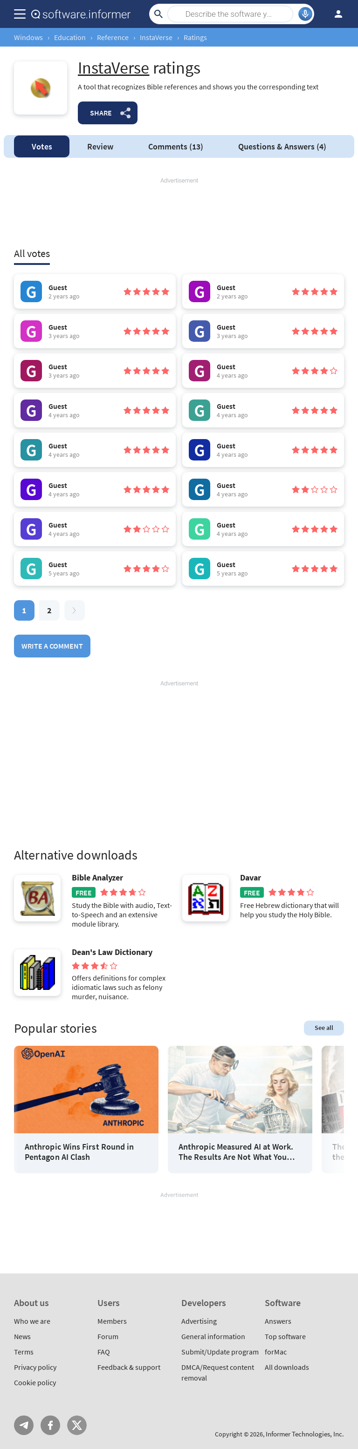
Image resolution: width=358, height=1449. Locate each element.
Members (112, 1321)
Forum (107, 1336)
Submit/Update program (220, 1351)
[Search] (230, 14)
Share (101, 112)
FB (50, 1425)
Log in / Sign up (334, 14)
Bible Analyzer (97, 878)
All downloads (287, 1367)
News (22, 1336)
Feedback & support (128, 1367)
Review (100, 146)
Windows (28, 37)
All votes (32, 253)
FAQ (103, 1351)
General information (213, 1336)
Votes (42, 146)
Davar (250, 878)
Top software (285, 1336)
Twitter (77, 1425)
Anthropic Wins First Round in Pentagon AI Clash (79, 1152)
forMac (276, 1351)
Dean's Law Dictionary (112, 952)
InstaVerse (156, 37)
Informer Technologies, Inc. (305, 1433)
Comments (175, 146)
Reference (113, 37)
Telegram (24, 1425)
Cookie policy (35, 1382)
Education (70, 37)
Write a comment (52, 645)
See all (324, 1027)
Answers (282, 146)
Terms (24, 1351)
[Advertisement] (179, 212)
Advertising (199, 1321)
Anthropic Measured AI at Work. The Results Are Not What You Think (236, 1152)
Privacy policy (35, 1367)
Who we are (32, 1321)
